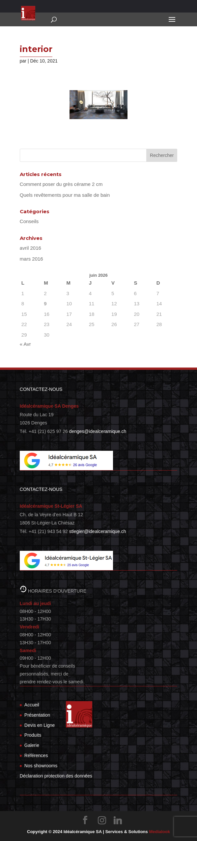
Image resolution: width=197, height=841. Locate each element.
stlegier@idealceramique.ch (97, 531)
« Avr (25, 344)
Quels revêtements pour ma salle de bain (65, 195)
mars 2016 (31, 259)
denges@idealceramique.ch (98, 431)
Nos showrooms (40, 765)
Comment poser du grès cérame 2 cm (61, 184)
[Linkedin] (118, 820)
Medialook (159, 831)
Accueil (31, 704)
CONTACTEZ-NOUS (41, 389)
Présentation (37, 715)
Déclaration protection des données (56, 775)
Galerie (31, 745)
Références (36, 755)
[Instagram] (102, 820)
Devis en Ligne (39, 725)
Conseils (29, 221)
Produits (32, 735)
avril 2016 (30, 248)
